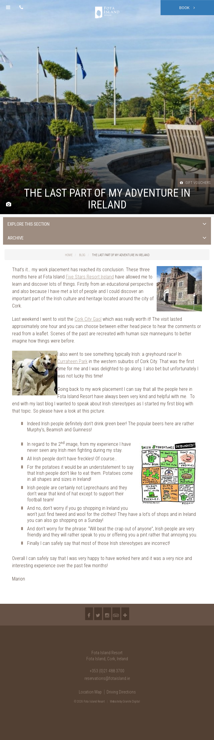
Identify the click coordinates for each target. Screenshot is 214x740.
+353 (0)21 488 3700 (107, 670)
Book (187, 7)
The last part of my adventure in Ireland (120, 255)
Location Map (90, 692)
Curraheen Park (72, 361)
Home (68, 255)
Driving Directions (121, 692)
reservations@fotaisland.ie (107, 678)
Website (114, 701)
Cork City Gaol (88, 319)
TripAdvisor (116, 613)
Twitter (98, 613)
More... (125, 613)
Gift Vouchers (195, 183)
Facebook (89, 613)
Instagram (107, 613)
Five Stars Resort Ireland (90, 277)
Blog (82, 255)
